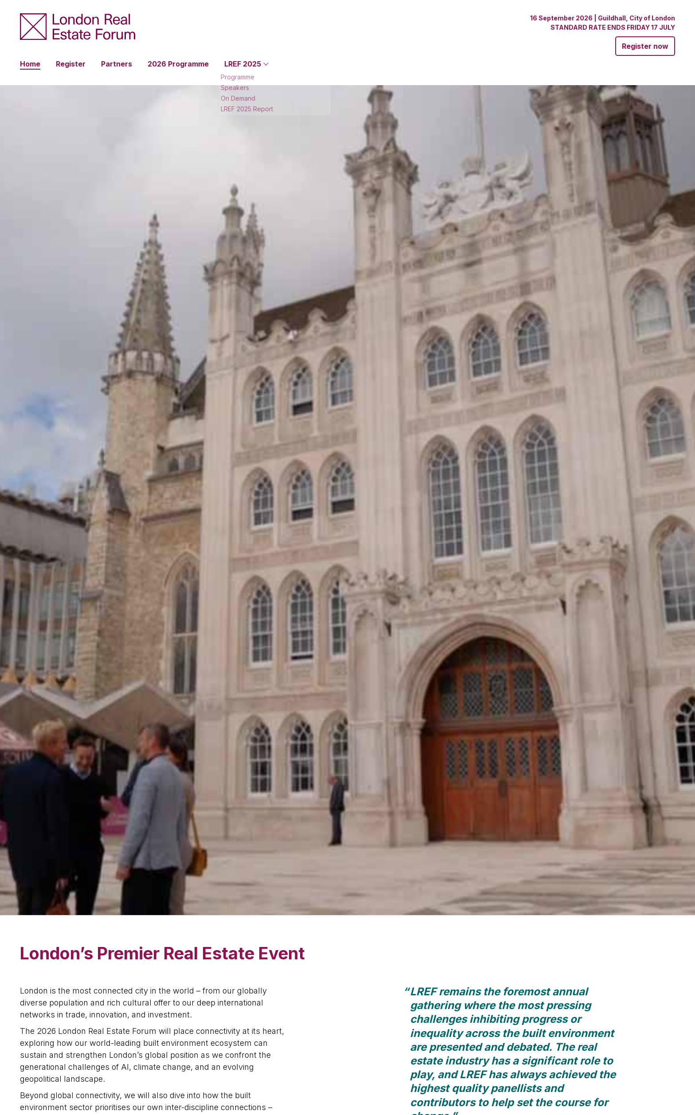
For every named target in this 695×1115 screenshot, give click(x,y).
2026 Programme (178, 63)
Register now (645, 46)
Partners (116, 63)
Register (71, 63)
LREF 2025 (242, 63)
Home (30, 63)
